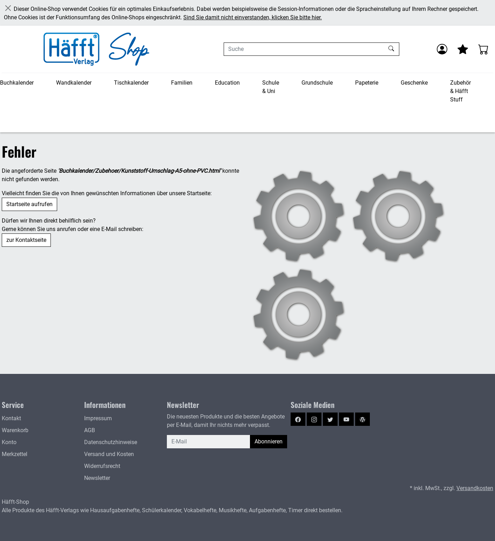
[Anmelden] (442, 49)
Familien (181, 82)
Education (227, 82)
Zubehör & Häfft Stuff (460, 91)
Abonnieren (269, 441)
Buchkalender (17, 82)
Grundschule (317, 82)
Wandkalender (73, 82)
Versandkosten (474, 488)
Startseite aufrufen (29, 204)
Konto (9, 442)
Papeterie (366, 82)
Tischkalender (131, 82)
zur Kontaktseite (26, 240)
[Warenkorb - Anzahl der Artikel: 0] (483, 49)
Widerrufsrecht (102, 466)
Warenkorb (15, 430)
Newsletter (97, 478)
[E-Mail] (208, 441)
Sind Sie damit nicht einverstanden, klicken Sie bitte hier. (252, 17)
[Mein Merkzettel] (463, 49)
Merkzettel (14, 454)
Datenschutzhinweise (110, 442)
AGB (89, 430)
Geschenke (414, 82)
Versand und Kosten (109, 454)
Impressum (98, 418)
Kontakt (11, 418)
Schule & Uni (270, 86)
